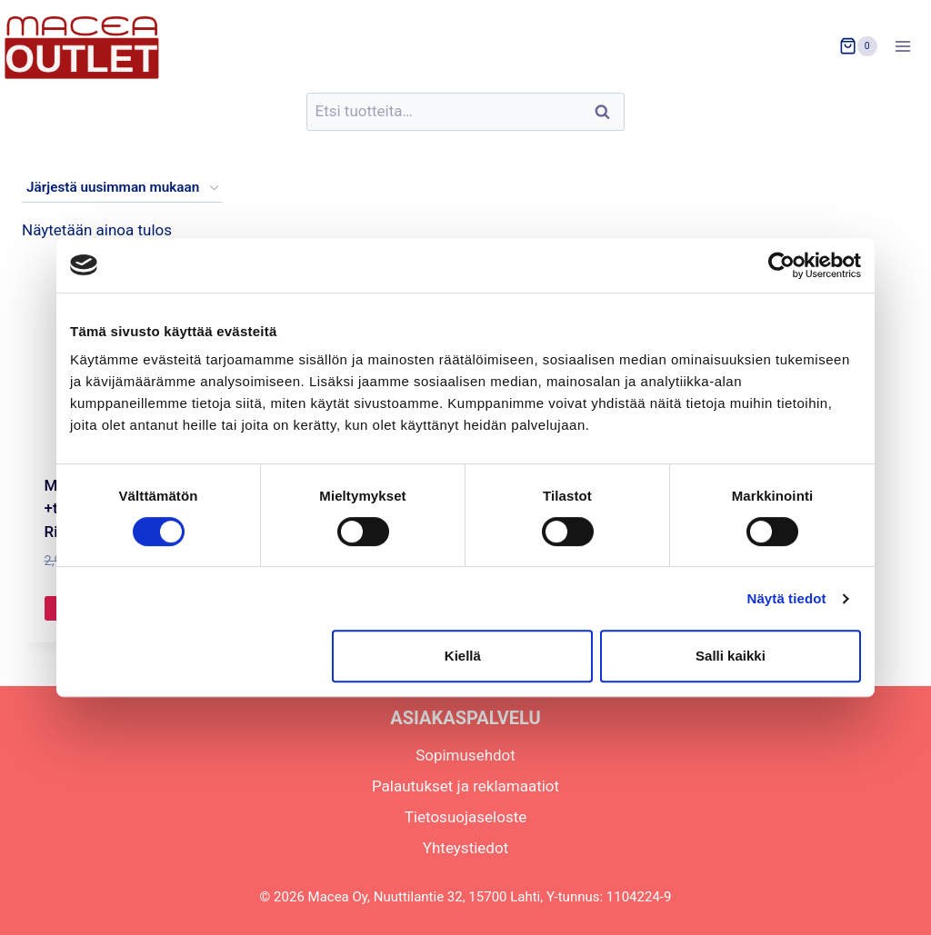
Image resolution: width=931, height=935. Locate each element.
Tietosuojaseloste (466, 817)
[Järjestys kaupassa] (122, 188)
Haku (607, 112)
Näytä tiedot (786, 598)
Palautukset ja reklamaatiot (465, 786)
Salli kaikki (731, 655)
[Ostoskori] (858, 46)
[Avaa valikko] (908, 46)
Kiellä (463, 655)
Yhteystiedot (465, 848)
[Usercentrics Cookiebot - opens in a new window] (781, 265)
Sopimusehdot (465, 755)
